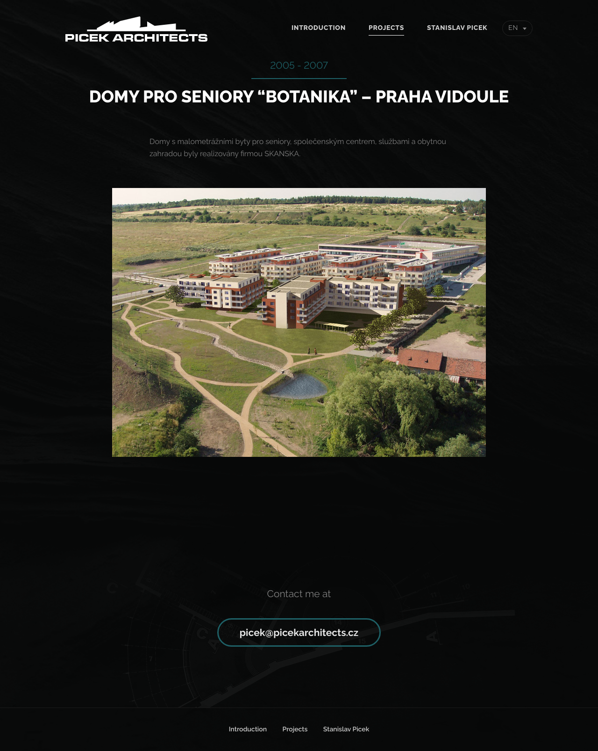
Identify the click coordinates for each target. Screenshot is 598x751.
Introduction (319, 28)
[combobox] (517, 28)
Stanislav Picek (457, 28)
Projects (386, 28)
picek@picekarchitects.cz (299, 632)
